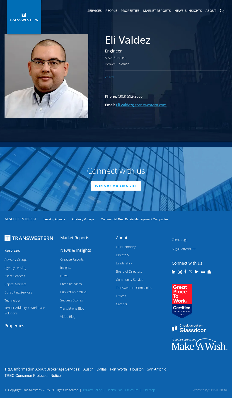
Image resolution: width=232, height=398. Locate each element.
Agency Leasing (15, 268)
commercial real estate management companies (134, 219)
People (111, 10)
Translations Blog (72, 308)
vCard (109, 77)
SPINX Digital (218, 390)
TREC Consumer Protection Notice (33, 376)
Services (94, 11)
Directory (122, 255)
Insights (65, 267)
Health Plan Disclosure (122, 390)
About (210, 11)
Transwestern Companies (134, 288)
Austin (88, 369)
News (64, 276)
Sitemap (149, 390)
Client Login (180, 239)
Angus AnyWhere (184, 248)
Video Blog (67, 316)
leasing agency (54, 219)
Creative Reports (72, 259)
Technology (12, 300)
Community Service (129, 279)
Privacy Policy (92, 390)
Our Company (125, 247)
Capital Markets (16, 284)
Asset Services (15, 276)
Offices (121, 296)
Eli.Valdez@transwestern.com (141, 104)
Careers (121, 304)
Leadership (124, 263)
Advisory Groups (83, 219)
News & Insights (188, 11)
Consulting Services (18, 292)
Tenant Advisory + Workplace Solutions (25, 310)
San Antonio (156, 369)
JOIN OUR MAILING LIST (116, 186)
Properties (130, 10)
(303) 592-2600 (130, 96)
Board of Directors (129, 271)
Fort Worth (118, 369)
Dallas (101, 369)
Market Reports (157, 10)
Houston (137, 369)
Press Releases (71, 284)
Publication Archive (73, 292)
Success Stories (71, 300)
